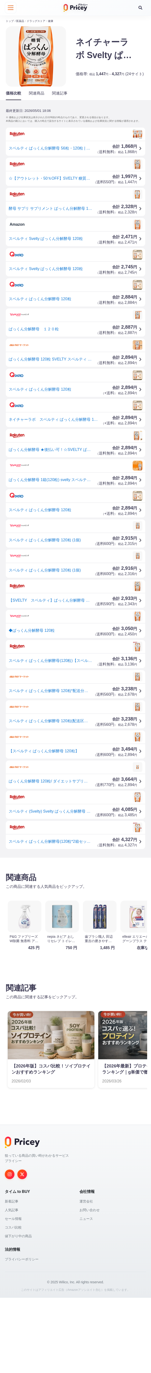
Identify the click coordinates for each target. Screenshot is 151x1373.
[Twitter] (22, 1174)
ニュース (86, 1219)
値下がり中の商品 (18, 1236)
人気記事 (11, 1210)
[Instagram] (9, 1174)
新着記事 (11, 1201)
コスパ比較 (13, 1227)
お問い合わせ (89, 1210)
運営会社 (86, 1201)
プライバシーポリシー (22, 1259)
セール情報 (13, 1219)
